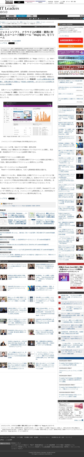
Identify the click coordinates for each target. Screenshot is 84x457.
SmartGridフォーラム (70, 445)
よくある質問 (9, 439)
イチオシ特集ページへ (76, 287)
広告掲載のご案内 (28, 437)
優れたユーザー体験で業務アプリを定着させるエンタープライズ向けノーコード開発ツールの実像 (17, 299)
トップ (3, 17)
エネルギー (50, 3)
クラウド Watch (60, 445)
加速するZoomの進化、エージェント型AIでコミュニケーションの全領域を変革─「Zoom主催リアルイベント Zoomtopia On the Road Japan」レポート (45, 312)
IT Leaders (9, 8)
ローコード (18, 205)
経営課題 (11, 16)
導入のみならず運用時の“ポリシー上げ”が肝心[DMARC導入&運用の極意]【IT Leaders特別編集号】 (27, 249)
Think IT (32, 445)
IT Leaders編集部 (16, 40)
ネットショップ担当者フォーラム (19, 446)
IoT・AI (67, 1)
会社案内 (36, 437)
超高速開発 (28, 205)
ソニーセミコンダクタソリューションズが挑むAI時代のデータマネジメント (17, 266)
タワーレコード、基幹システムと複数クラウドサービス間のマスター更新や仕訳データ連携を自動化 (45, 215)
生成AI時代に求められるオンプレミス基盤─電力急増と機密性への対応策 (17, 332)
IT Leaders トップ (4, 22)
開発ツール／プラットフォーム (27, 22)
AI (31, 18)
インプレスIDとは (64, 36)
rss (6, 12)
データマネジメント (54, 18)
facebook (4, 12)
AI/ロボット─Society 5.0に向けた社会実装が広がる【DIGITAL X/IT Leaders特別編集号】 (24, 244)
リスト (16, 43)
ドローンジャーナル (75, 446)
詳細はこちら (77, 420)
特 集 (32, 16)
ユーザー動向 (12, 18)
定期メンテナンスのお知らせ (65, 93)
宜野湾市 (38, 205)
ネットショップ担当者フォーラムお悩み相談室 (39, 446)
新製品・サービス (40, 22)
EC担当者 (56, 1)
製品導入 (40, 2)
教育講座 (62, 3)
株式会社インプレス (16, 443)
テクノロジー (21, 16)
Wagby (13, 205)
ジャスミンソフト (7, 205)
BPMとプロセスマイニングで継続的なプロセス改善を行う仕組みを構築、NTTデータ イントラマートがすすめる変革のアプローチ (66, 249)
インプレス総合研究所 (49, 445)
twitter (1, 12)
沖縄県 (33, 205)
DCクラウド (29, 2)
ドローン (56, 3)
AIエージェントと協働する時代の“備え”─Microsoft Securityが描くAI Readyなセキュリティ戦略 (45, 332)
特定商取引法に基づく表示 (58, 437)
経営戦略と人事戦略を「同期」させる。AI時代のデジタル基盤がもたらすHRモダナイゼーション (45, 288)
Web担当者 (50, 1)
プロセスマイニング (23, 18)
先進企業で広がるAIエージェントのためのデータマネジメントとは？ (17, 288)
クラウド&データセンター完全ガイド (20, 445)
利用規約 (13, 437)
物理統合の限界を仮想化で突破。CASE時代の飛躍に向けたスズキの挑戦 (17, 277)
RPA (36, 18)
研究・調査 (73, 1)
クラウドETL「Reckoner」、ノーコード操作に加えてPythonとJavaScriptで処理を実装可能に (17, 215)
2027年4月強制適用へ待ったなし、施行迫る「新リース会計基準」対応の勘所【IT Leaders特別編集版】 (27, 233)
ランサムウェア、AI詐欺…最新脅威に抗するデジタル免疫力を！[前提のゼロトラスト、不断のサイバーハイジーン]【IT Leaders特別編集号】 (27, 255)
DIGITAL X (66, 446)
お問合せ (2, 439)
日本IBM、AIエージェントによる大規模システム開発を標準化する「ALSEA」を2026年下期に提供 (17, 221)
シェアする (3, 43)
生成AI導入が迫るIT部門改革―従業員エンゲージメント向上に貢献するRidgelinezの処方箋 (45, 321)
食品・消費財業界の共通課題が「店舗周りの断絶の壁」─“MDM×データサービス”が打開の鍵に (45, 343)
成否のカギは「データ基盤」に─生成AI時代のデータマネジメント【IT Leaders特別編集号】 (25, 239)
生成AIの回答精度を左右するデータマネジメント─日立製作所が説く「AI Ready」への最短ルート (45, 266)
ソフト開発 (62, 1)
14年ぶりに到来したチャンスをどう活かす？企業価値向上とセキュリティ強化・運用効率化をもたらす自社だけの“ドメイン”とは (66, 188)
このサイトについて (4, 437)
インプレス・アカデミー (17, 448)
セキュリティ (42, 18)
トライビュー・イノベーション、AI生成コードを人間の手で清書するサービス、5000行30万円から (45, 221)
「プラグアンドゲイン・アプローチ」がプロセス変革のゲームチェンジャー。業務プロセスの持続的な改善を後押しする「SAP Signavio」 (45, 356)
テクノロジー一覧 (14, 22)
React (23, 205)
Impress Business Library (64, 32)
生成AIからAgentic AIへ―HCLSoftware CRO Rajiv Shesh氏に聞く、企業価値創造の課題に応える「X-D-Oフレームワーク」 (66, 216)
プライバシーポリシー (45, 437)
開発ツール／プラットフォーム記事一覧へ (45, 26)
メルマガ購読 (20, 437)
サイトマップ (69, 437)
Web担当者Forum (39, 445)
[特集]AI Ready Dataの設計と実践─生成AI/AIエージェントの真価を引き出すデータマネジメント (71, 269)
